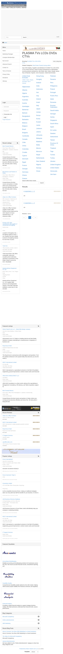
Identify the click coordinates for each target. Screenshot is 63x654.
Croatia (24, 152)
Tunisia (52, 155)
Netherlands (40, 158)
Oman (38, 171)
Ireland (38, 99)
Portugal (53, 92)
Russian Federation (53, 106)
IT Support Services (8, 435)
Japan (38, 109)
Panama (53, 79)
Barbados (25, 119)
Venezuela (53, 171)
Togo (51, 151)
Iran (37, 92)
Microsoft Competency (8, 616)
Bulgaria (25, 132)
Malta (38, 145)
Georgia (24, 169)
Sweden (53, 133)
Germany (25, 172)
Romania (53, 102)
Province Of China (54, 144)
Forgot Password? (6, 119)
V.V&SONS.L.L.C (29, 191)
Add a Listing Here (57, 61)
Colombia (25, 149)
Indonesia (39, 89)
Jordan (38, 112)
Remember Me (8, 114)
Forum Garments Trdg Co (9, 475)
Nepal (38, 155)
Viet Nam (53, 174)
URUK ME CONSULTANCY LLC (11, 375)
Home (5, 42)
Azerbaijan (25, 106)
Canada (24, 139)
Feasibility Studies (7, 583)
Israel (38, 102)
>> (35, 217)
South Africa (54, 123)
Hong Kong (40, 76)
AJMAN (24, 79)
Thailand (53, 148)
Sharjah (31, 79)
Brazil (24, 129)
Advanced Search (7, 64)
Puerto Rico (54, 96)
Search (24, 37)
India (37, 86)
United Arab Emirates (26, 76)
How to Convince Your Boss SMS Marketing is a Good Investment (19, 631)
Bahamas (25, 109)
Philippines (53, 86)
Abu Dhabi (24, 81)
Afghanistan (26, 87)
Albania (24, 90)
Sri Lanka (53, 130)
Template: (27, 651)
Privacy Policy (6, 74)
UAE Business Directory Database (11, 499)
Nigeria (38, 164)
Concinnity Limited (7, 483)
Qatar (52, 99)
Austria (24, 103)
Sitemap (5, 81)
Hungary (39, 79)
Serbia (52, 117)
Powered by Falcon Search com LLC (28, 648)
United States (54, 168)
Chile (24, 142)
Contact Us (5, 67)
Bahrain (24, 113)
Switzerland (54, 136)
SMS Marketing (6, 623)
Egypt (24, 162)
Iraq (37, 96)
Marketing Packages (8, 54)
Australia (25, 100)
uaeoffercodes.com (7, 442)
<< (24, 217)
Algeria (24, 93)
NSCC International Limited (9, 362)
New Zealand (40, 161)
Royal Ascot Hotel (7, 345)
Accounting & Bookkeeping (9, 561)
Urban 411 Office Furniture (9, 197)
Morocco (39, 151)
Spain (52, 127)
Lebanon (39, 128)
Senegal (53, 114)
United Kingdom (55, 164)
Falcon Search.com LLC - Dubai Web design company (16, 329)
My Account (5, 60)
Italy (37, 105)
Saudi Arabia (54, 110)
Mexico (38, 148)
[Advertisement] (31, 22)
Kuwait (38, 122)
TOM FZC (5, 246)
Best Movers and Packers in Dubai (10, 172)
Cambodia (25, 136)
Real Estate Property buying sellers (42, 65)
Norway (38, 168)
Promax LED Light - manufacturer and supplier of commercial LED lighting (10, 224)
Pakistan (53, 76)
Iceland (38, 82)
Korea (38, 119)
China (24, 146)
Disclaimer (5, 77)
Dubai (27, 79)
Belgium (25, 126)
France (24, 165)
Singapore (53, 120)
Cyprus (24, 155)
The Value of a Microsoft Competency (12, 636)
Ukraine (52, 161)
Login (57, 36)
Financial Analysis (7, 603)
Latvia (38, 125)
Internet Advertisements (9, 641)
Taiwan (52, 140)
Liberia (38, 132)
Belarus (24, 123)
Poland (52, 89)
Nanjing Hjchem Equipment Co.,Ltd (9, 269)
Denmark (25, 159)
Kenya (38, 115)
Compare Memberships (9, 57)
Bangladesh (26, 116)
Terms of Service (7, 71)
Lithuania (39, 135)
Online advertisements (8, 620)
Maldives (39, 141)
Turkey (52, 158)
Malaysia (39, 138)
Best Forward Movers (8, 146)
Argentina (25, 96)
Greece (24, 178)
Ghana (24, 175)
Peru (51, 82)
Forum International (7, 459)
